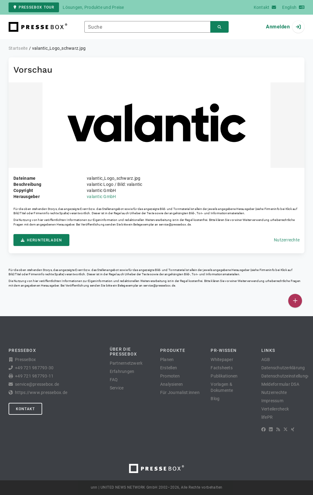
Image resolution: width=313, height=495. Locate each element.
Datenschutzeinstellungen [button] (286, 376)
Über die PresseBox (123, 351)
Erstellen (168, 367)
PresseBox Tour (33, 7)
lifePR (267, 417)
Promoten (170, 376)
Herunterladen (41, 240)
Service (117, 387)
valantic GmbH (101, 196)
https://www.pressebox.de (41, 392)
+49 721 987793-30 (34, 367)
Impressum (272, 400)
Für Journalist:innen (180, 392)
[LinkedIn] (271, 429)
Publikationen (224, 376)
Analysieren (171, 384)
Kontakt (25, 409)
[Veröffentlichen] (295, 301)
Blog (215, 398)
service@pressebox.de (175, 224)
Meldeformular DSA (280, 384)
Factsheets (222, 367)
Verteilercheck (275, 408)
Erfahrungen (122, 371)
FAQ (114, 379)
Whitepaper (222, 359)
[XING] (292, 429)
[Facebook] (263, 429)
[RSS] (278, 429)
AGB (265, 359)
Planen (167, 359)
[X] (285, 429)
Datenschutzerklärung (283, 367)
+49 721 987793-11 (34, 376)
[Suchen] (219, 27)
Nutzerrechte (287, 239)
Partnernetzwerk (126, 363)
